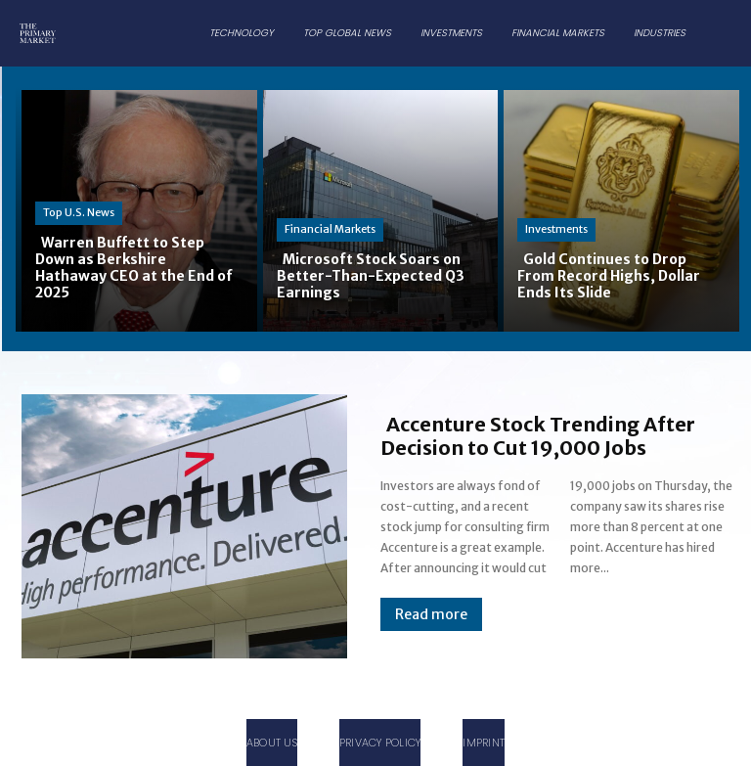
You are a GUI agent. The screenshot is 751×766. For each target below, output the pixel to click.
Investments (556, 229)
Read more (431, 614)
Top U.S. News (78, 212)
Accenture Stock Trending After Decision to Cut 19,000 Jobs (537, 436)
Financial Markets (330, 229)
